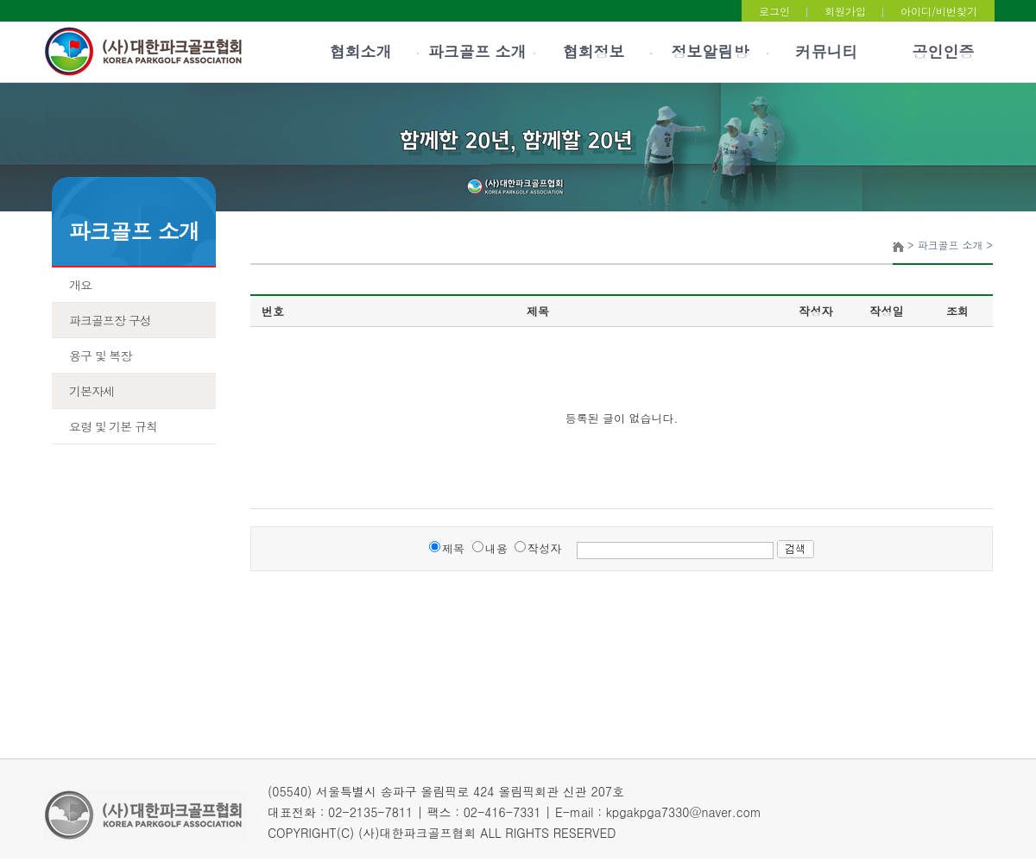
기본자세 (91, 391)
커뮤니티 (827, 51)
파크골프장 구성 (110, 320)
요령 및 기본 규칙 (113, 426)
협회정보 (594, 51)
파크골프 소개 (476, 51)
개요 (80, 284)
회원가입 (845, 10)
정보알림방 (710, 51)
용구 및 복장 (100, 355)
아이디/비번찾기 (938, 10)
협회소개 (361, 51)
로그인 (774, 10)
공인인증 (944, 51)
